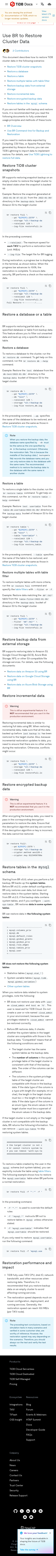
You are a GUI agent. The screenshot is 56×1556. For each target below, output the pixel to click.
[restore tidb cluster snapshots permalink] (22, 170)
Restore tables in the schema (27, 103)
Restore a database (17, 71)
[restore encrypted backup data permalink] (12, 789)
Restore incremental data (21, 94)
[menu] (7, 4)
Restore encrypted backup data (24, 98)
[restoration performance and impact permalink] (16, 1267)
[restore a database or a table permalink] (5, 319)
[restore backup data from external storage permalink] (32, 644)
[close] (50, 1533)
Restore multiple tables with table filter (28, 81)
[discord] (25, 1517)
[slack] (40, 1511)
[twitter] (22, 1511)
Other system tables (18, 986)
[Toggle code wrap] (46, 213)
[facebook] (34, 1511)
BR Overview (14, 126)
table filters (21, 589)
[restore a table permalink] (25, 483)
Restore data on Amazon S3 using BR (27, 671)
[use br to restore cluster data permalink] (32, 41)
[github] (15, 1511)
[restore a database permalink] (31, 347)
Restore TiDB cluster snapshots (24, 66)
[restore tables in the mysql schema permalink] (18, 872)
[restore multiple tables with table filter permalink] (11, 576)
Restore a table (15, 76)
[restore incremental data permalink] (47, 696)
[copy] (50, 213)
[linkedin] (28, 1511)
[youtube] (31, 1517)
